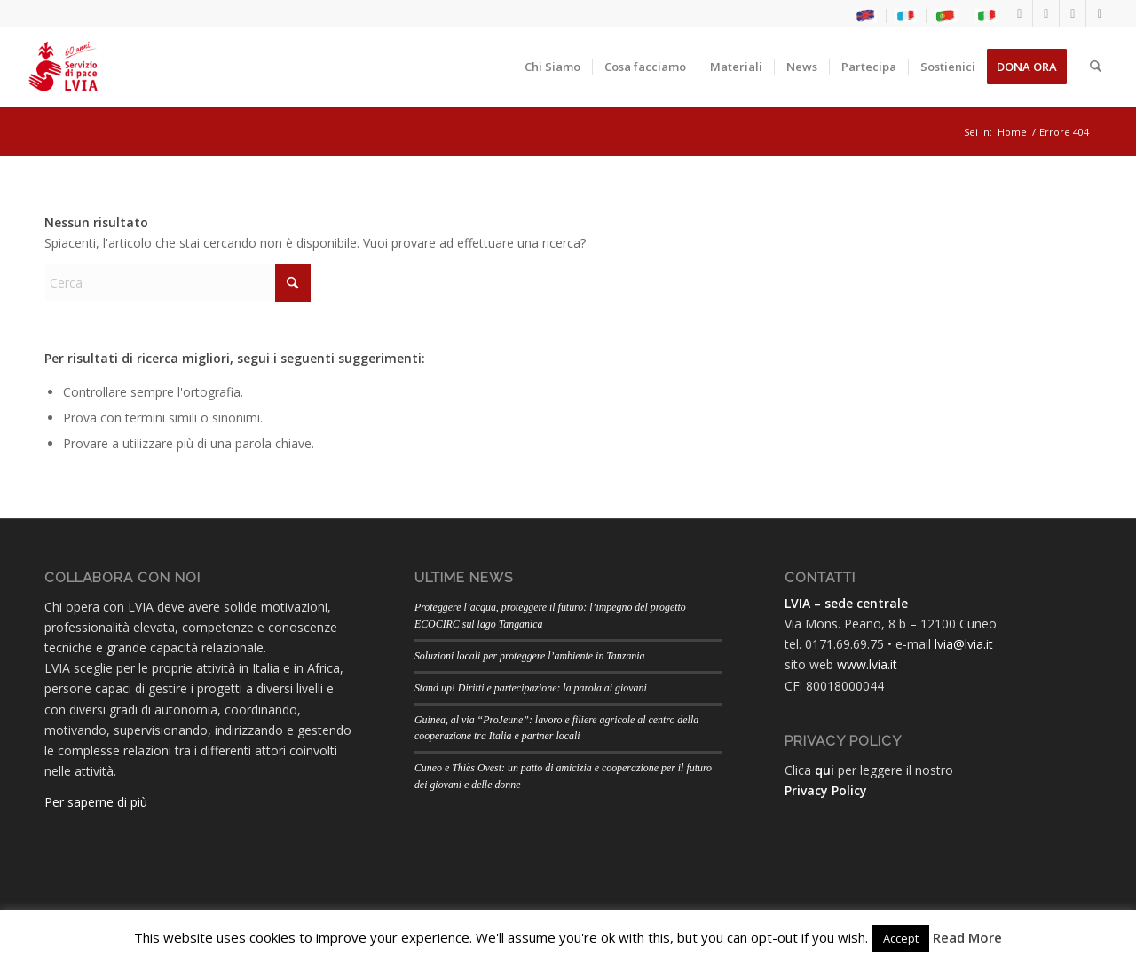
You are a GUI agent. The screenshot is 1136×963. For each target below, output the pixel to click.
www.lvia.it (867, 664)
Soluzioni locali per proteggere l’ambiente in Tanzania (529, 656)
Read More (967, 937)
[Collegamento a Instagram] (1046, 13)
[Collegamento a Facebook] (1019, 13)
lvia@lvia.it (964, 643)
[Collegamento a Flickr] (1099, 13)
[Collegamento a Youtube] (1072, 13)
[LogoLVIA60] (63, 67)
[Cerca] (1095, 67)
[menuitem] (867, 16)
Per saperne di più (95, 801)
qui (824, 770)
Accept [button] (901, 938)
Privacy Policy (826, 790)
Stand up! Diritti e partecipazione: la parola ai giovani (530, 688)
